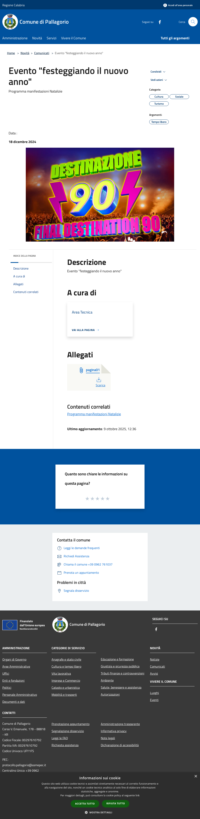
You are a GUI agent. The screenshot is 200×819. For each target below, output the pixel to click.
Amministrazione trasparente (120, 724)
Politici (6, 687)
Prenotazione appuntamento (70, 724)
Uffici (5, 673)
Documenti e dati (13, 701)
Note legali (108, 738)
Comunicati (41, 53)
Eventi (154, 700)
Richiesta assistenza (65, 745)
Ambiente (107, 680)
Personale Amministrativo (19, 694)
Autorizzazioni (110, 694)
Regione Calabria (13, 5)
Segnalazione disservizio (68, 731)
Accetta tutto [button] (85, 803)
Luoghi (154, 692)
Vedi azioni (159, 80)
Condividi (159, 71)
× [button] (195, 776)
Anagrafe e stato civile (66, 659)
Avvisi (154, 673)
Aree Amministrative (16, 666)
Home (11, 53)
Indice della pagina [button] (24, 256)
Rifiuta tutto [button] (115, 803)
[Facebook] (158, 21)
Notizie (154, 659)
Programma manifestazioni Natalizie (94, 414)
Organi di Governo (14, 659)
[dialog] (100, 795)
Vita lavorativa (61, 673)
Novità (25, 53)
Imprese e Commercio (66, 680)
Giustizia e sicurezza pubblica (120, 666)
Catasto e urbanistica (66, 687)
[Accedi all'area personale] (178, 5)
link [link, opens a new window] (138, 795)
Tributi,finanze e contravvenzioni (122, 673)
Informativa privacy (114, 731)
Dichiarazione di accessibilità (120, 745)
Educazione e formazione (117, 659)
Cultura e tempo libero (66, 666)
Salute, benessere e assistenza (121, 687)
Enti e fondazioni (13, 680)
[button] (100, 812)
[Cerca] (193, 21)
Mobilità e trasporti (64, 694)
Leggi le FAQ (60, 738)
